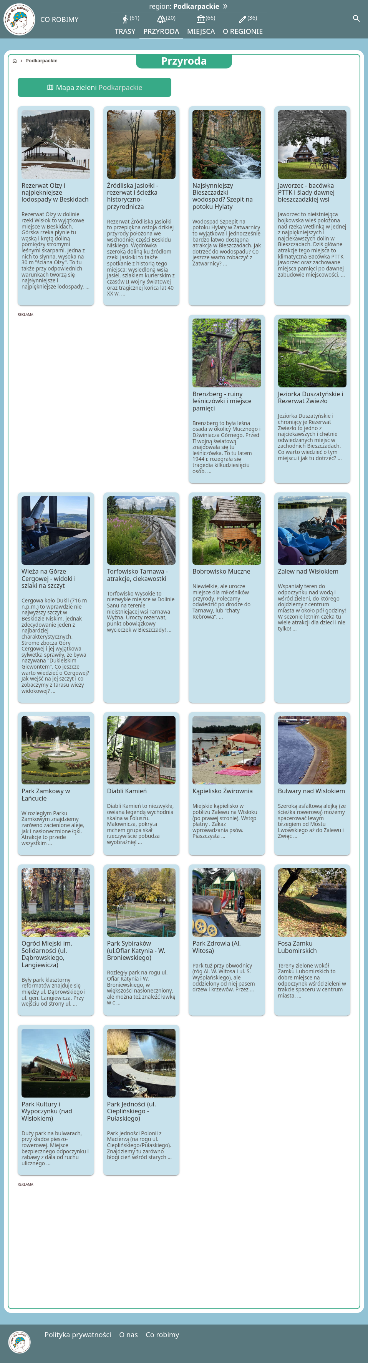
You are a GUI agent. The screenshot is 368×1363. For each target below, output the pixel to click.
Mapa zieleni (94, 87)
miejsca (201, 24)
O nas (128, 1334)
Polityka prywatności (78, 1334)
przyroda (161, 24)
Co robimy (162, 1334)
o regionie (243, 24)
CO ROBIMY (59, 19)
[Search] (356, 19)
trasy (127, 24)
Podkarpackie (41, 60)
